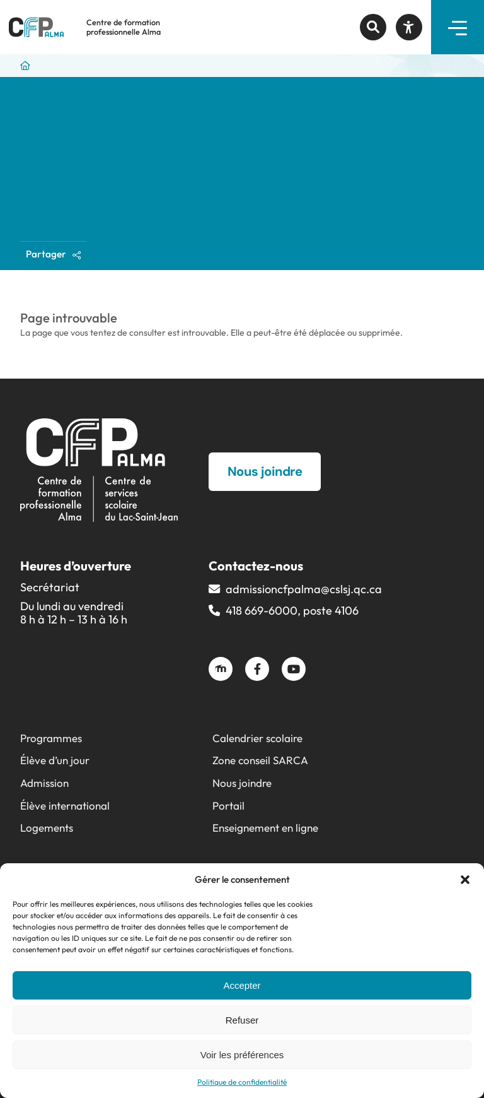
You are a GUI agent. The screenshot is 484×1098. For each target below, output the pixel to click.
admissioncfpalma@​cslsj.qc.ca (304, 589)
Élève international (65, 805)
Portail (228, 805)
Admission (44, 782)
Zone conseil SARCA (260, 760)
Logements (46, 827)
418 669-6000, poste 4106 (292, 610)
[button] (465, 879)
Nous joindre (242, 782)
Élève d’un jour (54, 760)
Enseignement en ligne (265, 827)
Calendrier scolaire (257, 738)
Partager (53, 254)
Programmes (51, 738)
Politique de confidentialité (242, 1082)
